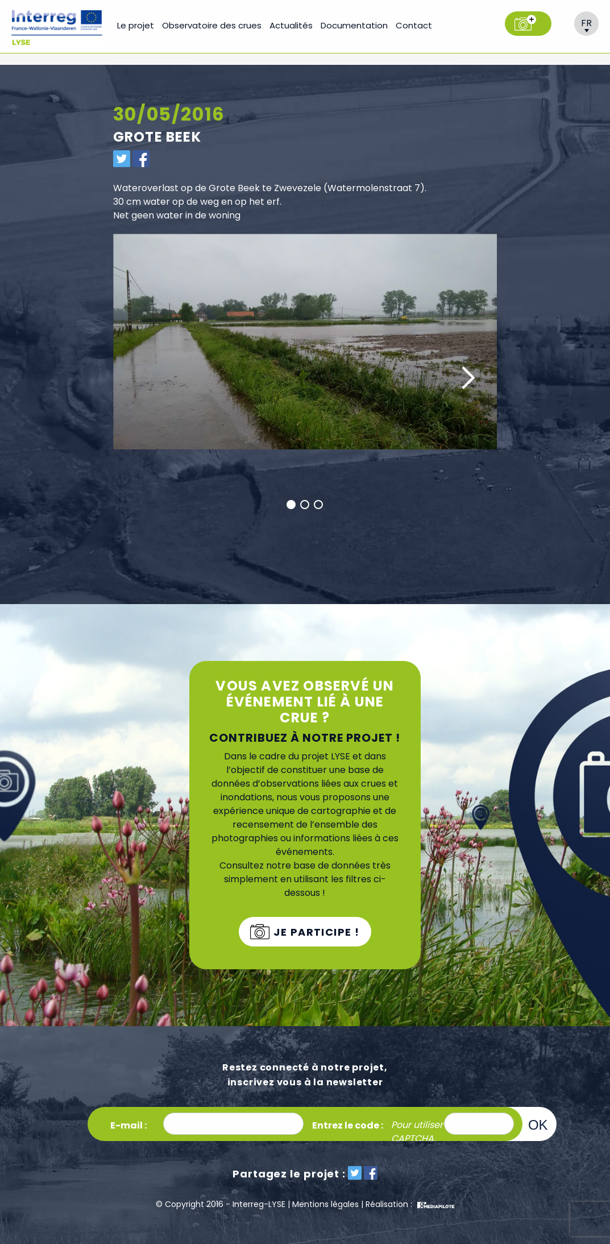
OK (538, 1124)
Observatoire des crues (212, 25)
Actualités (291, 25)
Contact (414, 25)
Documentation (354, 25)
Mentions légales (325, 1204)
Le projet (135, 25)
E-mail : (128, 1125)
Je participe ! (315, 932)
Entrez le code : (347, 1125)
